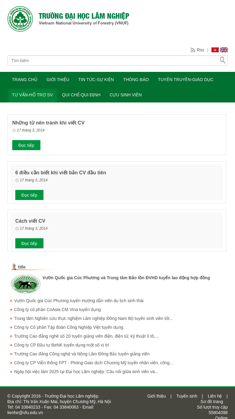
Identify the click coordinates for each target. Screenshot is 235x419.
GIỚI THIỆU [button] (58, 79)
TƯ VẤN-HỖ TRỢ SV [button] (32, 94)
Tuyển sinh (186, 396)
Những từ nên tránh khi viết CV (48, 122)
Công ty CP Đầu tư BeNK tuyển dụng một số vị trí (61, 345)
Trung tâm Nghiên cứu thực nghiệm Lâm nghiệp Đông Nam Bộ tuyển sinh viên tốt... (93, 318)
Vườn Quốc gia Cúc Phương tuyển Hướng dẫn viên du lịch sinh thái (79, 300)
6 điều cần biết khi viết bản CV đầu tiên (60, 172)
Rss (200, 49)
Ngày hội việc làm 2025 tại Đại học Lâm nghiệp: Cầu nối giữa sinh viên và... (86, 371)
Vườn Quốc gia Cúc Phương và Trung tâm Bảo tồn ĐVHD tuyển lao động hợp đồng (126, 277)
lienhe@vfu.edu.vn (25, 412)
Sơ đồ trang (211, 401)
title (22, 267)
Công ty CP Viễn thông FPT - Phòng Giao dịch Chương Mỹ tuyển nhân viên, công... (93, 362)
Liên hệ (215, 396)
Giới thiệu (156, 396)
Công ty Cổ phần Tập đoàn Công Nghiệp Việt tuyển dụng (68, 327)
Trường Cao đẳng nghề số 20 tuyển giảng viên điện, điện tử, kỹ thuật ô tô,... (86, 336)
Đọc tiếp (26, 145)
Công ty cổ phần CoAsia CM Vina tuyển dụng (57, 309)
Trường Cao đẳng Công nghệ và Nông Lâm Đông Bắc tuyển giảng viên (82, 353)
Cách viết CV (30, 221)
